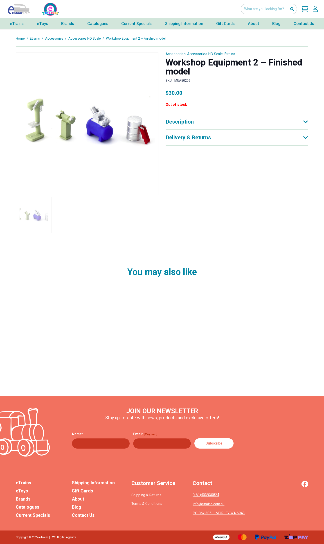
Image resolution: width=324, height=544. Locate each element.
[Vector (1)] (304, 484)
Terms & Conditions (146, 503)
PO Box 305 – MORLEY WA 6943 (219, 513)
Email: (145, 434)
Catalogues (27, 507)
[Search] (292, 9)
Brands (23, 499)
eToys (22, 491)
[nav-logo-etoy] (32, 9)
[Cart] (304, 9)
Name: (77, 434)
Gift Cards (82, 491)
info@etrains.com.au (208, 504)
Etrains (35, 39)
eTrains (23, 482)
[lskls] (315, 9)
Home (20, 39)
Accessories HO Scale (84, 39)
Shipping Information (93, 482)
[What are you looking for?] (269, 9)
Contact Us (83, 515)
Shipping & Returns (146, 495)
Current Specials (33, 515)
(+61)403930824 (206, 495)
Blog (76, 507)
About (78, 499)
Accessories (54, 39)
